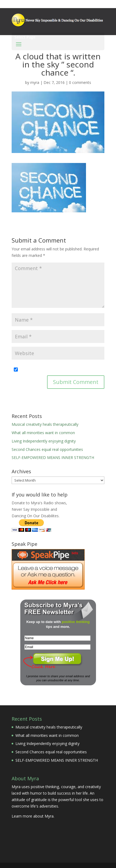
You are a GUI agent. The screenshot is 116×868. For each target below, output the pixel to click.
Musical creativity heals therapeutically (45, 424)
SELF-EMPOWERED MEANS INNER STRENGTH (53, 457)
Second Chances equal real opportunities (47, 449)
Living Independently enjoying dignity (44, 441)
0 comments (80, 82)
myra (34, 82)
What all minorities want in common (43, 432)
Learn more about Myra (33, 816)
